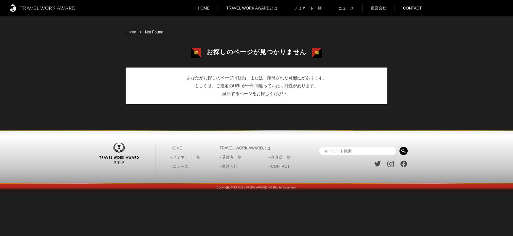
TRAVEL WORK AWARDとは (251, 8)
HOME (203, 8)
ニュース (346, 8)
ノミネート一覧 (308, 8)
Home (131, 32)
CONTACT (412, 8)
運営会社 (378, 8)
